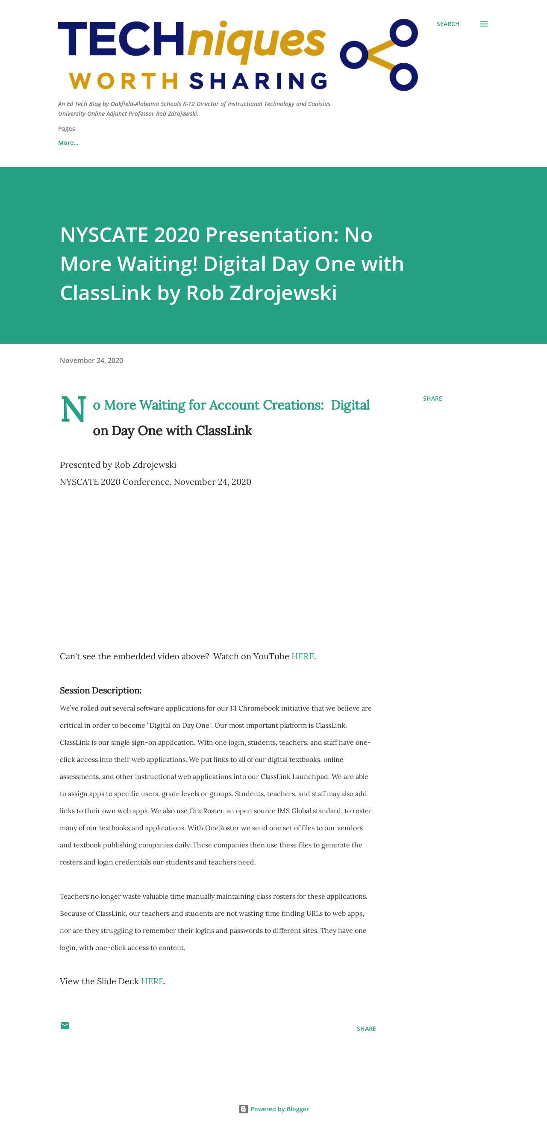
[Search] (448, 24)
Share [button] (432, 398)
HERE (302, 656)
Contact (112, 143)
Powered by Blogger (273, 1109)
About (67, 143)
